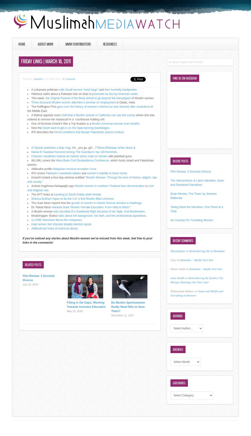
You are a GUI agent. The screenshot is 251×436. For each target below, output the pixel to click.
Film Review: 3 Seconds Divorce (190, 171)
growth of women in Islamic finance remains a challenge (106, 203)
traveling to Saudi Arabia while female (77, 194)
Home (21, 44)
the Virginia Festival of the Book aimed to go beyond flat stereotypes (88, 98)
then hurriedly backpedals (120, 89)
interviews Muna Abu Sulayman (56, 220)
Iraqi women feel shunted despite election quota (61, 224)
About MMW (45, 44)
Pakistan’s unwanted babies (63, 173)
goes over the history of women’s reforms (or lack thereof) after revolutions (103, 106)
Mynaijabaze (177, 251)
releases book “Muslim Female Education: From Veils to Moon (90, 207)
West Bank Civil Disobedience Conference (82, 160)
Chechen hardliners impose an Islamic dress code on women (69, 156)
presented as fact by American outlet (115, 94)
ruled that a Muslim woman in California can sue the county (98, 115)
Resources (110, 44)
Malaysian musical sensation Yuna (74, 169)
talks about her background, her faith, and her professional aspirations (102, 215)
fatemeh (38, 78)
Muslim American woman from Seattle (115, 123)
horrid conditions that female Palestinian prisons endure (88, 132)
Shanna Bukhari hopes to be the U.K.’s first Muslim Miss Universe (72, 198)
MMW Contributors (78, 44)
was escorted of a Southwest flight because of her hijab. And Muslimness (99, 211)
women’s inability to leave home (107, 173)
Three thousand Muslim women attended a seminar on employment (73, 102)
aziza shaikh (177, 278)
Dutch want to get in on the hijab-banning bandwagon (75, 128)
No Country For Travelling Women (191, 220)
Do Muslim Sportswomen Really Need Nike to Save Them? (128, 307)
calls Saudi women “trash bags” (78, 89)
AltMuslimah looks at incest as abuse (54, 228)
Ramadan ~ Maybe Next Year (197, 260)
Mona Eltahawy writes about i (115, 147)
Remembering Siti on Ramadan (207, 251)
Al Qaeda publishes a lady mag (50, 147)
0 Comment (69, 78)
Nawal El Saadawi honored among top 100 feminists (74, 152)
